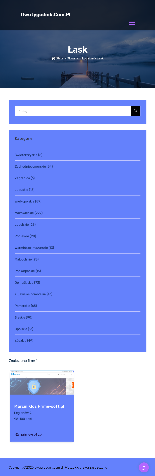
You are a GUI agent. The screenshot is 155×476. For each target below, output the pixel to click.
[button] (132, 22)
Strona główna (64, 58)
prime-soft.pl (31, 434)
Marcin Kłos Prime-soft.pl (39, 406)
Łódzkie (87, 58)
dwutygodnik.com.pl (45, 14)
